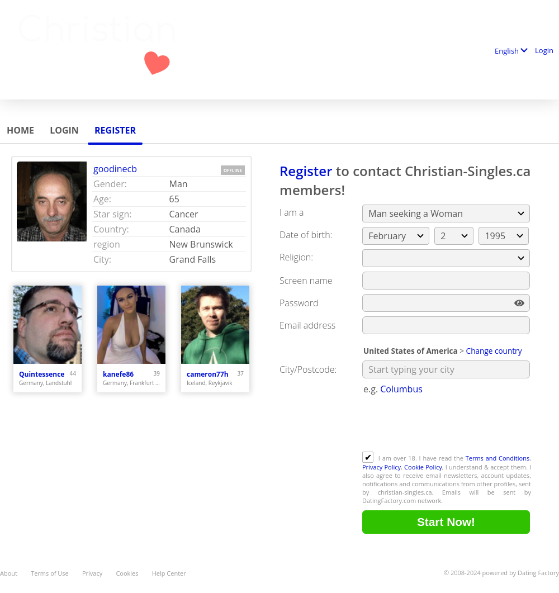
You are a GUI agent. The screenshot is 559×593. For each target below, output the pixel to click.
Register (115, 130)
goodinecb (115, 169)
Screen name (306, 280)
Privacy (92, 573)
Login (544, 50)
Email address (307, 325)
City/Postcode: (308, 369)
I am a (292, 212)
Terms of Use (50, 573)
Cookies (127, 573)
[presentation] (447, 424)
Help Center (169, 573)
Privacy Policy (381, 467)
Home (20, 130)
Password (299, 303)
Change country (494, 350)
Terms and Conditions (497, 458)
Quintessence (41, 374)
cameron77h (208, 374)
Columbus (401, 389)
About (8, 573)
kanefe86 (118, 374)
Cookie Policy (423, 467)
